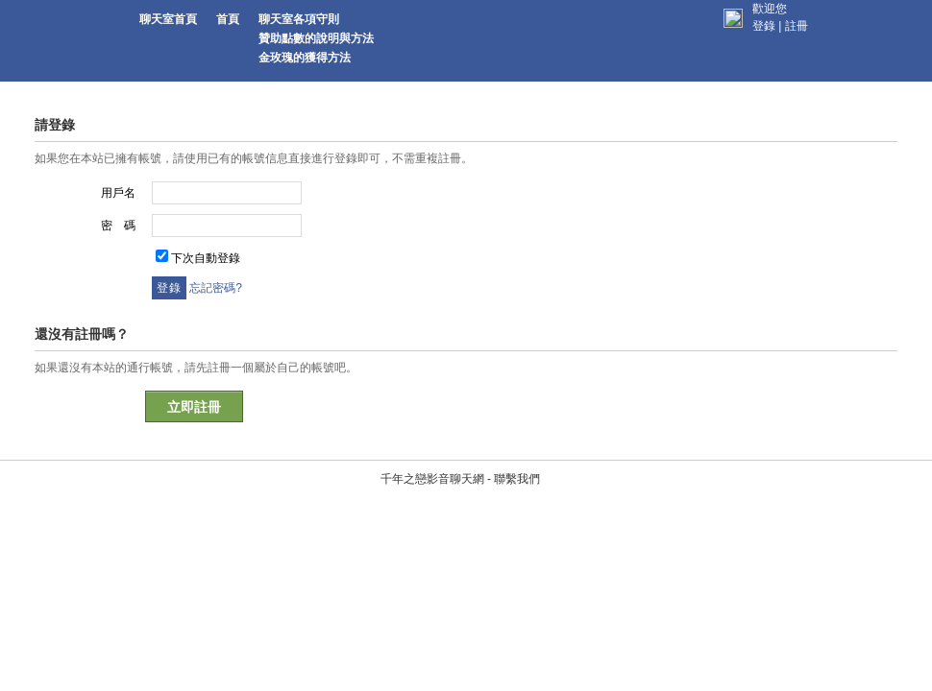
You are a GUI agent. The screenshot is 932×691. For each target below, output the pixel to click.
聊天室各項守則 (298, 19)
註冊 (796, 26)
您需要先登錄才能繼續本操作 (297, 201)
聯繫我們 (509, 386)
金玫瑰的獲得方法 (304, 57)
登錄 (763, 26)
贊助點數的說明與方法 (316, 38)
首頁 (227, 19)
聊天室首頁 (168, 19)
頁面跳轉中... (690, 268)
